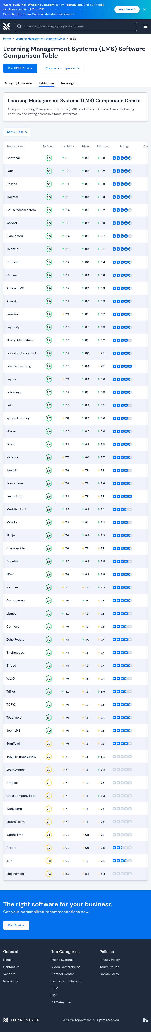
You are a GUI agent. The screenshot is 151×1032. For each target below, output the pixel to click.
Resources (10, 981)
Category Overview (18, 83)
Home (7, 960)
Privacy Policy (110, 960)
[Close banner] (144, 9)
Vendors (9, 974)
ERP (54, 995)
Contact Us (11, 967)
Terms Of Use (109, 967)
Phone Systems (62, 960)
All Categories (61, 1002)
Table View (46, 83)
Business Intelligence (66, 981)
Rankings (67, 83)
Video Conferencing (65, 967)
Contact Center (62, 974)
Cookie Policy (109, 974)
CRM (54, 988)
